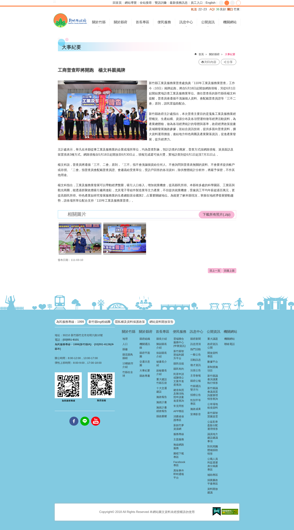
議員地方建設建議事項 (212, 438)
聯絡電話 (229, 344)
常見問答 (178, 405)
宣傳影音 (195, 414)
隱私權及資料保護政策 (130, 321)
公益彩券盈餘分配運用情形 (212, 425)
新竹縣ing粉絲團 (99, 321)
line (84, 417)
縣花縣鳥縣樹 (127, 356)
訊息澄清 (195, 344)
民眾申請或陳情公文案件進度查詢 (178, 379)
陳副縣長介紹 (161, 346)
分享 (238, 3)
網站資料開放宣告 (161, 321)
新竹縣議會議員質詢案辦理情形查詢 (212, 393)
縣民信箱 (178, 363)
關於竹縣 (99, 22)
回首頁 (117, 2)
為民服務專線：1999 (70, 321)
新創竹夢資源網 (178, 427)
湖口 (230, 9)
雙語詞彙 (161, 2)
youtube (95, 417)
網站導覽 (131, 2)
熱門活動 (195, 349)
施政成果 (195, 408)
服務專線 (178, 434)
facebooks (73, 417)
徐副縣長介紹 (161, 354)
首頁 (201, 54)
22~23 (202, 9)
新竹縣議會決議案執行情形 (212, 379)
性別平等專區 (195, 402)
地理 (125, 338)
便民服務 (164, 22)
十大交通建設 (161, 390)
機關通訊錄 (145, 346)
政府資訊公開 (212, 346)
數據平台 (212, 361)
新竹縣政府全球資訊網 (70, 20)
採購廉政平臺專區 (212, 482)
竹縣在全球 (127, 374)
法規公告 (195, 370)
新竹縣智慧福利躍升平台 (178, 355)
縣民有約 (178, 368)
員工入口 (197, 2)
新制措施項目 (212, 368)
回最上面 (229, 270)
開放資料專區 (212, 354)
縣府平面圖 (145, 354)
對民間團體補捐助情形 (212, 450)
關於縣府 (120, 22)
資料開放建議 (212, 490)
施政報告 (161, 396)
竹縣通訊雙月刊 (195, 388)
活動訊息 (195, 359)
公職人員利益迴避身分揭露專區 (212, 464)
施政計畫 (161, 402)
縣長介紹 (161, 338)
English (210, 2)
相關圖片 (77, 214)
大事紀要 (230, 54)
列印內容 (210, 62)
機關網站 (230, 22)
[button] (80, 239)
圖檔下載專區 (178, 455)
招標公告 (195, 394)
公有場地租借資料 (212, 406)
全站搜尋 (146, 2)
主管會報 (195, 375)
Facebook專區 (179, 464)
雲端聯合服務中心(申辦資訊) (179, 342)
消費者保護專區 (178, 418)
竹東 (237, 9)
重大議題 (212, 338)
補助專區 (212, 474)
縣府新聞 (195, 338)
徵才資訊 (195, 365)
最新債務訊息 (179, 2)
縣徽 (125, 349)
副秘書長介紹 (161, 372)
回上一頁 (215, 270)
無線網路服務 (178, 446)
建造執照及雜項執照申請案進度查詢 (178, 395)
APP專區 (178, 411)
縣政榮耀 (161, 416)
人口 (125, 344)
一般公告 (195, 354)
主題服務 (178, 439)
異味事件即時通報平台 (178, 474)
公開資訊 (208, 22)
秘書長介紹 (161, 363)
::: (54, 1)
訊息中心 (186, 22)
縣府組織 (145, 338)
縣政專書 (145, 375)
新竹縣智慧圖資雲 (212, 414)
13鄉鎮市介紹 (127, 365)
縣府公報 (195, 380)
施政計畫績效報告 (161, 409)
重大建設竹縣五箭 (161, 381)
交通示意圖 (145, 363)
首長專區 (142, 22)
